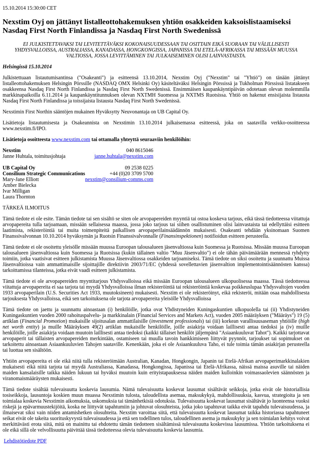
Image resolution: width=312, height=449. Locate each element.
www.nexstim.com (71, 139)
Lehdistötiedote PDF (25, 441)
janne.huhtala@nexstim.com (123, 156)
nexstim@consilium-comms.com (119, 179)
